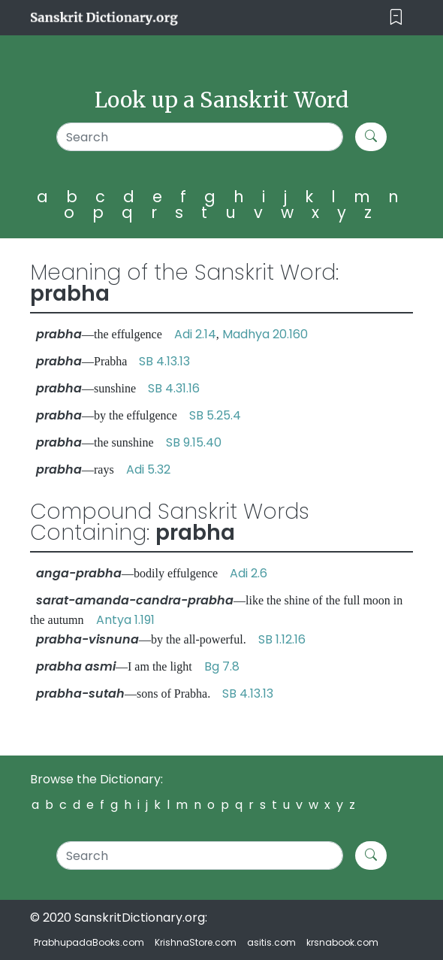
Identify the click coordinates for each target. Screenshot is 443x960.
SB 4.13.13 (164, 361)
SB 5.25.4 (215, 415)
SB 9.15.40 (194, 442)
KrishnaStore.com (196, 942)
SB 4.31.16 (174, 388)
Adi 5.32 (148, 469)
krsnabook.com (342, 942)
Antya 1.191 (125, 619)
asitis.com (271, 942)
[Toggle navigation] (396, 18)
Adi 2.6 (248, 573)
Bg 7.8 (222, 666)
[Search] (200, 137)
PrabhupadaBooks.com (89, 942)
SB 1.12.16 (282, 639)
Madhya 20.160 (265, 334)
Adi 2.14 (195, 334)
